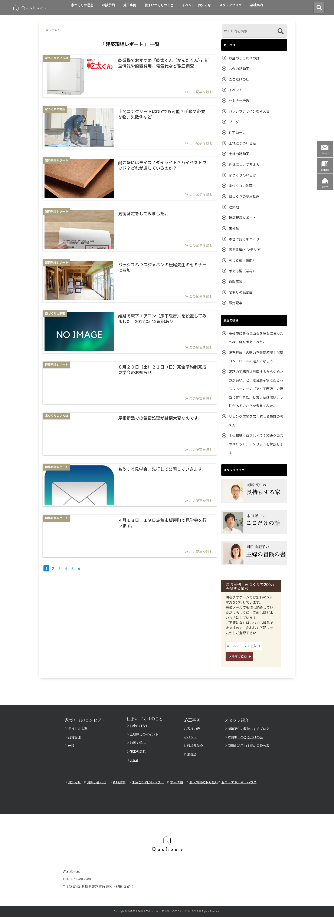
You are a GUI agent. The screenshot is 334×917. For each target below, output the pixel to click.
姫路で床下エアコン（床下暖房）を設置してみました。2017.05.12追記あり (162, 318)
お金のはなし (139, 726)
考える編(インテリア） (246, 250)
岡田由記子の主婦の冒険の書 (248, 746)
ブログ (234, 122)
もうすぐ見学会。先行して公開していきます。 (162, 469)
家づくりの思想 (82, 5)
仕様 (71, 746)
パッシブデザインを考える (249, 111)
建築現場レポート (242, 218)
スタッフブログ (230, 5)
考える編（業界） (242, 271)
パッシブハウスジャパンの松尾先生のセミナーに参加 (162, 267)
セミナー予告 (239, 101)
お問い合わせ (96, 782)
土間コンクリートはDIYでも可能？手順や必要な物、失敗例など (161, 114)
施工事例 (129, 5)
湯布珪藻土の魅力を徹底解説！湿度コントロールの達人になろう (256, 356)
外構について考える (244, 164)
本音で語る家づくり (244, 239)
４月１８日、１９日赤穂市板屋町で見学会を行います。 (162, 523)
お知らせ (74, 782)
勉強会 (192, 754)
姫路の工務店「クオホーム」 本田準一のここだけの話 (159, 911)
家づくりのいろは (242, 175)
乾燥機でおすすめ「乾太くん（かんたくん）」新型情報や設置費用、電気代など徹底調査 (163, 63)
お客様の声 (192, 728)
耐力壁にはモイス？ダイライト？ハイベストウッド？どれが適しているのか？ (162, 165)
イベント (235, 90)
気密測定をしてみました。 (143, 213)
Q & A (134, 760)
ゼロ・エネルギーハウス (238, 782)
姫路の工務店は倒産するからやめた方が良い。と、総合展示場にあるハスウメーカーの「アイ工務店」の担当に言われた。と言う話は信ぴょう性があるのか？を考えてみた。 (256, 389)
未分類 (234, 228)
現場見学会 (195, 746)
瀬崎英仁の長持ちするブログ (248, 728)
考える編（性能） (242, 260)
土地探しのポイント (144, 734)
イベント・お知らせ (196, 5)
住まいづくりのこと (159, 5)
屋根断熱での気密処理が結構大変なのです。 (160, 417)
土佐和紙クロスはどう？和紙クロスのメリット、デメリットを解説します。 (256, 444)
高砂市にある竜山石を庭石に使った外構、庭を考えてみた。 (256, 337)
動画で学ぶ (138, 743)
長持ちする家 (77, 728)
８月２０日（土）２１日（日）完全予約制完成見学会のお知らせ (162, 369)
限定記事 (235, 303)
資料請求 (119, 782)
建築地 (234, 207)
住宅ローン (237, 133)
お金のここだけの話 (244, 58)
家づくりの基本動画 (244, 196)
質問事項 (235, 282)
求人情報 (176, 782)
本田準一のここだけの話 (245, 737)
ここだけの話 (239, 79)
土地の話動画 (239, 154)
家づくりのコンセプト (85, 720)
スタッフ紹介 (237, 720)
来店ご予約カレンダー (148, 782)
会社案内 (256, 5)
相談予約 (108, 5)
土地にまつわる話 (242, 143)
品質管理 (74, 737)
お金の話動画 (239, 69)
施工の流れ (138, 751)
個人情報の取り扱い (203, 782)
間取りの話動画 (241, 292)
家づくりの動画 (241, 186)
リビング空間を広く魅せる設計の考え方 (256, 420)
